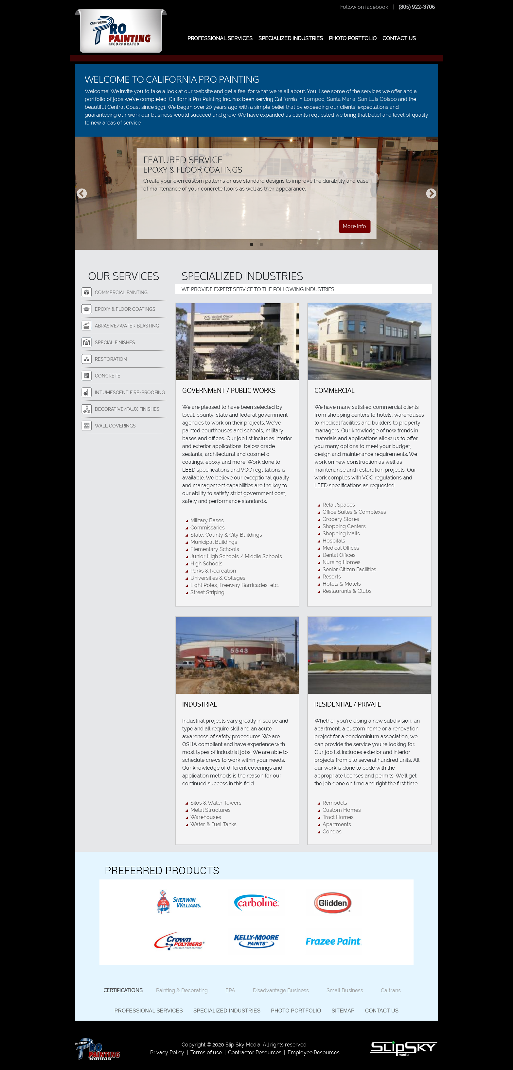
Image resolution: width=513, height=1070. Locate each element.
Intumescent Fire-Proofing (130, 392)
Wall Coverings (115, 425)
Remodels (335, 803)
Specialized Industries (226, 1010)
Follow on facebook (364, 7)
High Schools (206, 563)
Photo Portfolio (296, 1010)
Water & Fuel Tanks (213, 824)
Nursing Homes (342, 562)
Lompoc (314, 99)
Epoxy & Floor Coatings (125, 309)
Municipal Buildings (213, 542)
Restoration (111, 359)
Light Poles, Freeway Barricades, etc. (234, 585)
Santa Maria (341, 99)
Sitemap (342, 1010)
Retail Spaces (339, 505)
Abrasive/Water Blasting (127, 325)
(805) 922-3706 (416, 7)
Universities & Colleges (217, 578)
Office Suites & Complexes (354, 512)
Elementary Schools (214, 549)
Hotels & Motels (342, 584)
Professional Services (149, 1010)
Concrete (107, 375)
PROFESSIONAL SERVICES (220, 38)
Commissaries (207, 528)
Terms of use (206, 1052)
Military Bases (207, 520)
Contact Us (382, 1010)
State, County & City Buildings (226, 535)
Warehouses (205, 817)
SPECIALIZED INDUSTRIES (290, 38)
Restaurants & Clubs (347, 591)
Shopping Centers (344, 526)
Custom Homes (342, 810)
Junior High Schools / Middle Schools (236, 556)
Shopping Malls (341, 533)
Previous (82, 194)
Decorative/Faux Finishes (127, 409)
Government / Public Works (228, 390)
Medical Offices (341, 548)
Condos (332, 831)
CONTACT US (399, 38)
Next (431, 194)
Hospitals (334, 541)
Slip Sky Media (242, 1045)
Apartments (337, 824)
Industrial (199, 704)
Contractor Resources (254, 1052)
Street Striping (207, 592)
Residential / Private (347, 704)
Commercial (334, 390)
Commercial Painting (121, 292)
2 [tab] (261, 245)
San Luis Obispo (377, 99)
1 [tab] (251, 245)
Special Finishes (115, 342)
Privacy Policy (167, 1052)
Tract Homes (338, 817)
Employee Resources (314, 1052)
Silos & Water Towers (215, 803)
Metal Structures (210, 810)
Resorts (332, 577)
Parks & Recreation (213, 571)
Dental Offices (339, 555)
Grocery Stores (341, 519)
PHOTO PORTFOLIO (353, 38)
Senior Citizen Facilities (349, 569)
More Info (354, 226)
